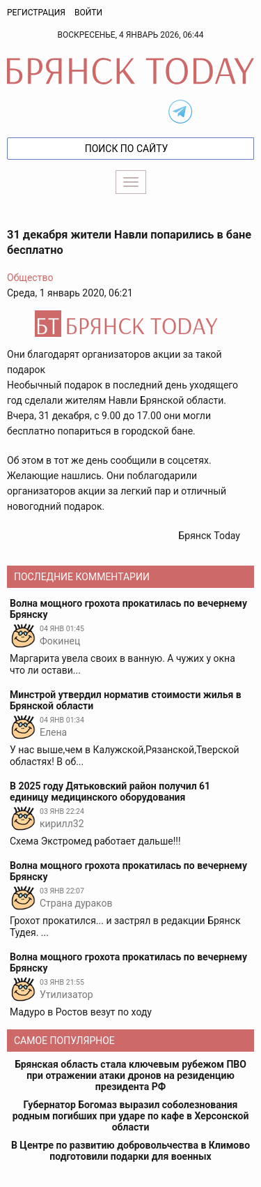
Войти (88, 12)
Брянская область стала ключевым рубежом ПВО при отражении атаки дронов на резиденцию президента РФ (130, 1075)
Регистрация (36, 12)
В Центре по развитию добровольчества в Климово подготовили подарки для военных (130, 1151)
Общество (30, 277)
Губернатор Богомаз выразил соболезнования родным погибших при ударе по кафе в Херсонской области (131, 1116)
